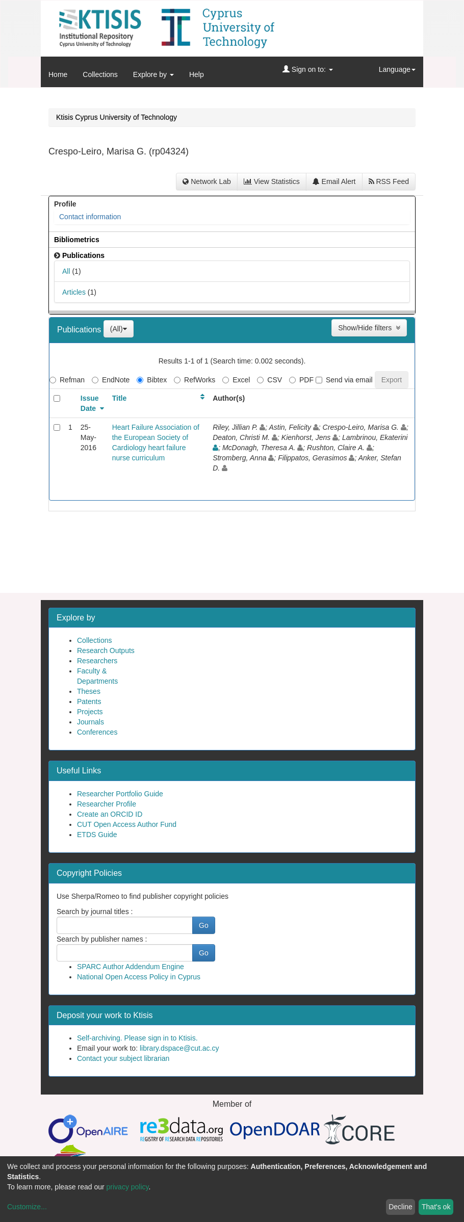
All (66, 271)
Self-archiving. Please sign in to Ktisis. (137, 1038)
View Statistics (272, 181)
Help (196, 74)
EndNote (111, 380)
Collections (100, 74)
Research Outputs (106, 650)
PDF (301, 380)
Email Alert (334, 181)
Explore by (153, 74)
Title (119, 398)
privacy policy (128, 1187)
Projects (90, 712)
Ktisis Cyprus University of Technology (116, 117)
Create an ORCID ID (109, 814)
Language (397, 69)
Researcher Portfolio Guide (120, 794)
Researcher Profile (106, 804)
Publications (80, 329)
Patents (89, 701)
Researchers (97, 661)
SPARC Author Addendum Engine (130, 967)
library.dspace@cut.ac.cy (179, 1048)
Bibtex (152, 380)
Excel (236, 380)
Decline (401, 1207)
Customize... (27, 1207)
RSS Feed (389, 181)
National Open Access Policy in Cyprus (138, 977)
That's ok (436, 1207)
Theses (88, 691)
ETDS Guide (97, 834)
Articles (74, 292)
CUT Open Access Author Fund (126, 824)
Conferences (97, 732)
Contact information (90, 217)
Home (57, 74)
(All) (118, 329)
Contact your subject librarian (123, 1058)
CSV (269, 380)
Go (204, 925)
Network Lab (206, 181)
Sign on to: (307, 69)
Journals (90, 722)
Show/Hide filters (369, 328)
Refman (67, 380)
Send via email (344, 380)
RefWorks (194, 380)
